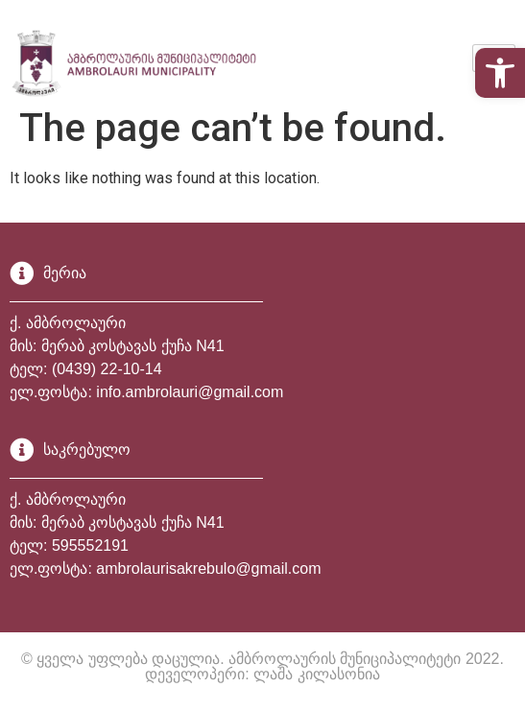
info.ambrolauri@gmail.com (189, 392)
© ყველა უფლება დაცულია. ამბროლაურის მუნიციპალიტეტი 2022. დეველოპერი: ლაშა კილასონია (262, 666)
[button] (500, 73)
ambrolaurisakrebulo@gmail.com (208, 568)
